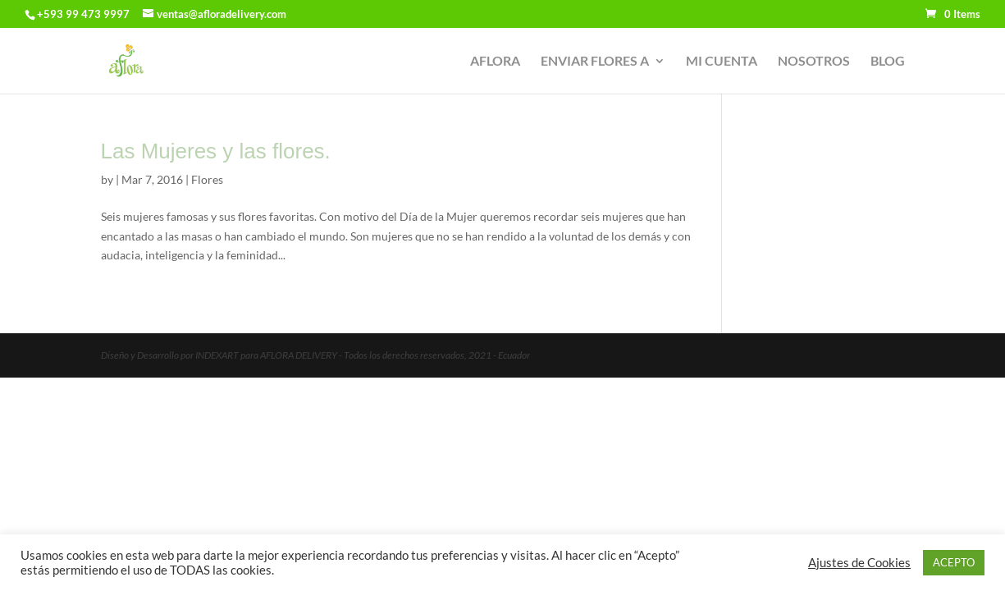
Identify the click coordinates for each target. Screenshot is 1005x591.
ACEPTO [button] (954, 562)
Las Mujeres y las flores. (216, 151)
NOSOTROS (814, 61)
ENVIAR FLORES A (595, 61)
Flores (207, 179)
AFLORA (495, 61)
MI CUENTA (721, 61)
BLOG (887, 61)
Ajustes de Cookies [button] (859, 563)
